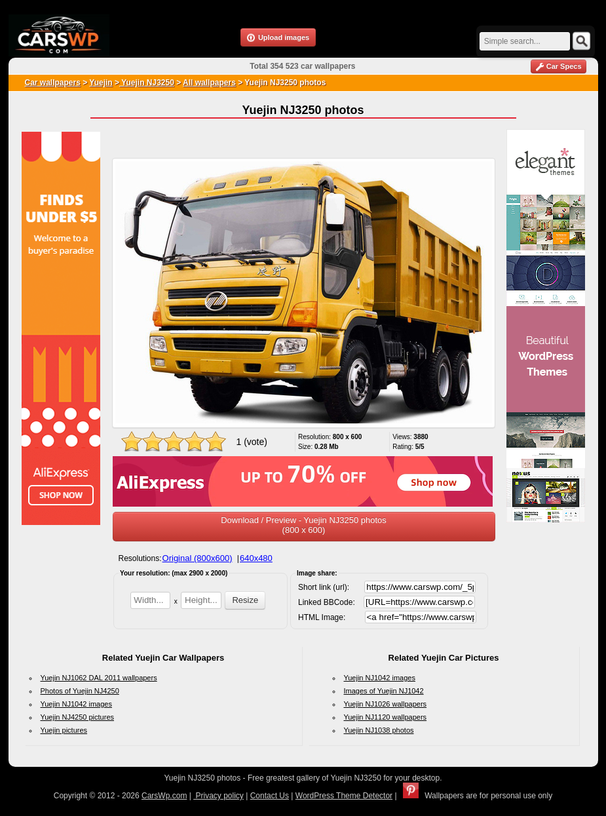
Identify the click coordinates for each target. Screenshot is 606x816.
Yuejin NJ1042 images (76, 704)
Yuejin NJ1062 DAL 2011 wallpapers (99, 678)
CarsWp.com (164, 795)
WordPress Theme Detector (343, 795)
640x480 (256, 558)
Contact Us (269, 795)
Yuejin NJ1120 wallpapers (385, 717)
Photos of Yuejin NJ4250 (80, 691)
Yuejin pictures (64, 730)
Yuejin (100, 82)
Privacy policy (218, 795)
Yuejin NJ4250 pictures (78, 717)
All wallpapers (209, 82)
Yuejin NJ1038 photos (379, 730)
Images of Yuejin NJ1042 (384, 691)
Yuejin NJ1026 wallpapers (385, 704)
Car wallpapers (53, 82)
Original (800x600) (197, 558)
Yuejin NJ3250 (146, 82)
